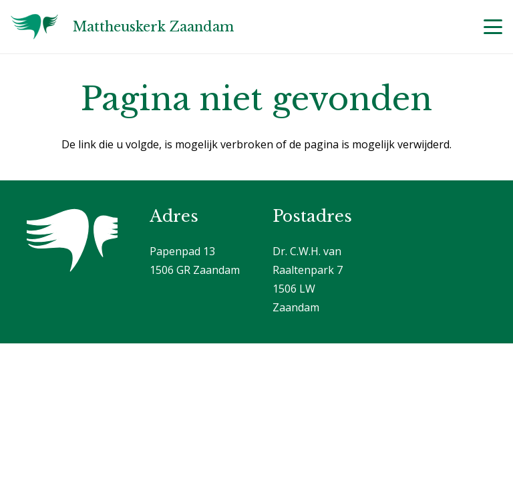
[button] (493, 26)
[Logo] (34, 26)
